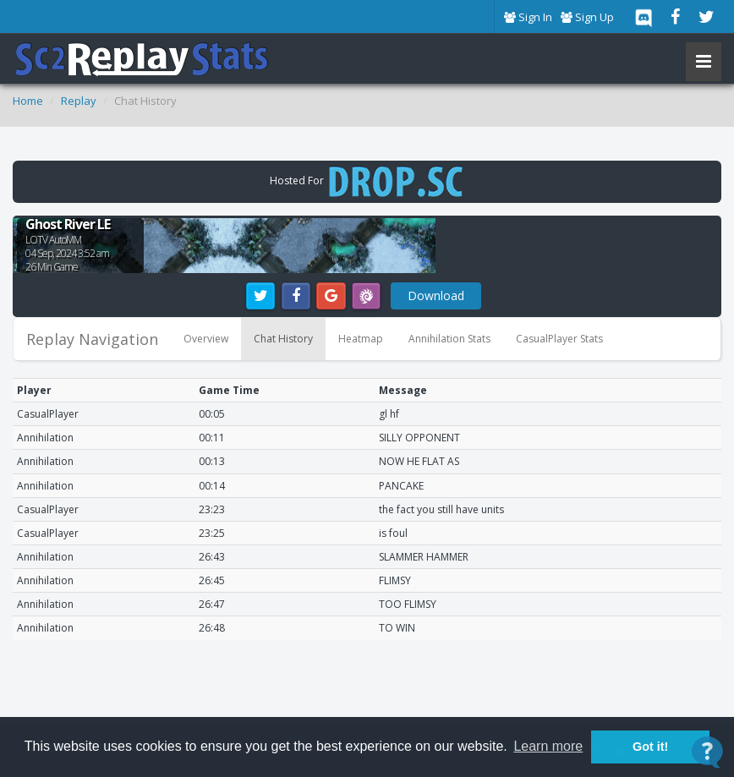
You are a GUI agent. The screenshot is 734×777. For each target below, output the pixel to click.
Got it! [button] (650, 746)
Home (28, 100)
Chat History (283, 338)
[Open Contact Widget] (707, 752)
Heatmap (360, 338)
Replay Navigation (92, 339)
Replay (78, 100)
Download (436, 295)
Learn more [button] (548, 746)
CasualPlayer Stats (559, 338)
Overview (206, 338)
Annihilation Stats (449, 338)
